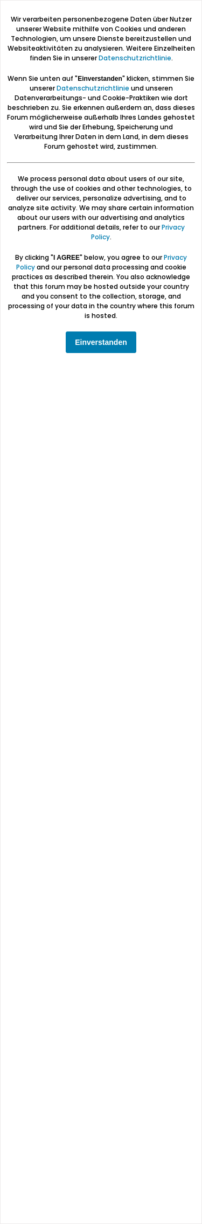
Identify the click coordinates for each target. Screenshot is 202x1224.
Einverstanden (101, 342)
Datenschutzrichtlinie (135, 58)
